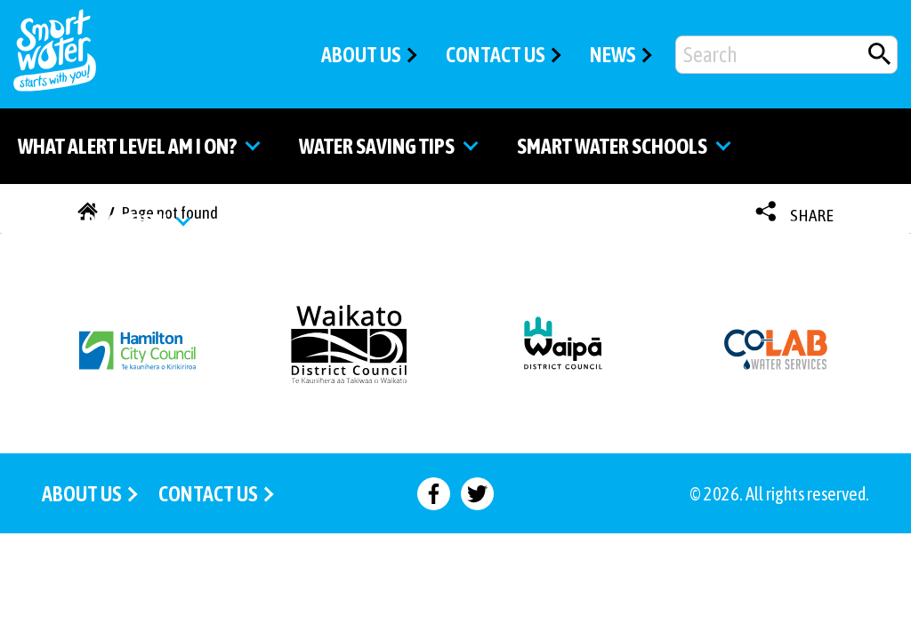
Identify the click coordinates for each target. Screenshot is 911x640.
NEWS (613, 55)
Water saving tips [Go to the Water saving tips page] (392, 146)
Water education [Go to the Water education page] (108, 222)
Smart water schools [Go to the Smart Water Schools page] (627, 146)
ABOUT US (361, 55)
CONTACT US (495, 55)
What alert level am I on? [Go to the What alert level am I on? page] (143, 146)
